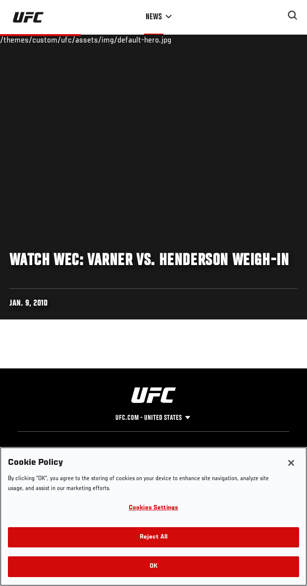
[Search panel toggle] (292, 15)
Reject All (153, 537)
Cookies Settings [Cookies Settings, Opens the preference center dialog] (153, 508)
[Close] (291, 463)
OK (153, 566)
